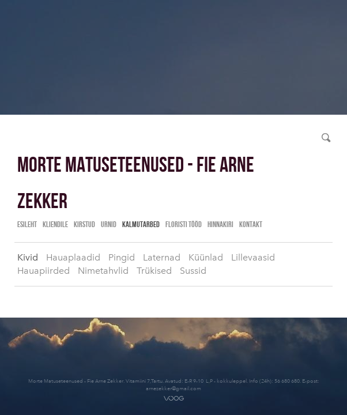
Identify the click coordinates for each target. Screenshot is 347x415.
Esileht (27, 224)
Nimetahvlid (103, 270)
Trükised (154, 270)
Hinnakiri (220, 224)
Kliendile (55, 224)
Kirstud (84, 224)
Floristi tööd (183, 224)
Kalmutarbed (141, 224)
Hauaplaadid (73, 257)
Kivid (27, 257)
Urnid (108, 224)
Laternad (161, 257)
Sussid (193, 270)
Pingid (121, 257)
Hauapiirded (43, 270)
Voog (174, 398)
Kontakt (250, 224)
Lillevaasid (253, 257)
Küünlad (205, 257)
